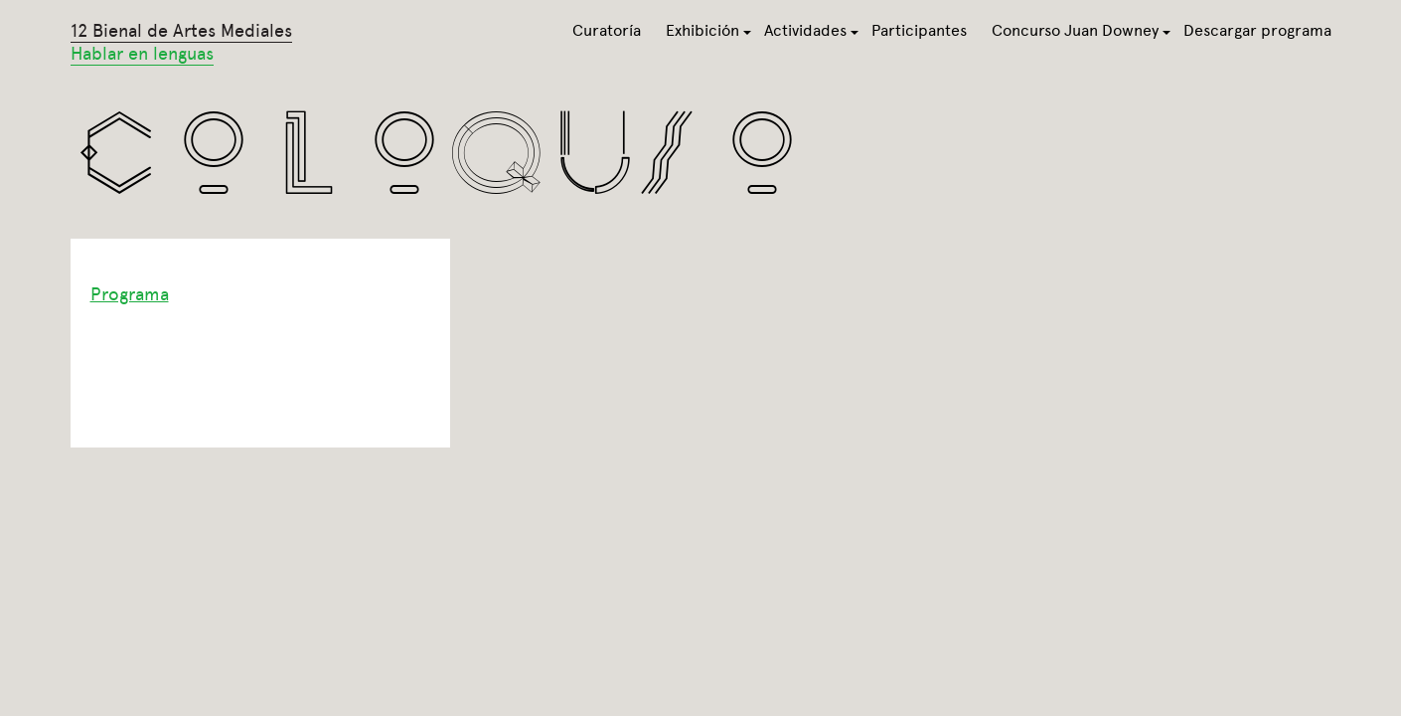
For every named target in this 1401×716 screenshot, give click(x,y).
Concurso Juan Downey (1075, 30)
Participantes (919, 30)
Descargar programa (1257, 30)
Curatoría (606, 30)
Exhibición (702, 30)
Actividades (805, 30)
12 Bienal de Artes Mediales (181, 43)
